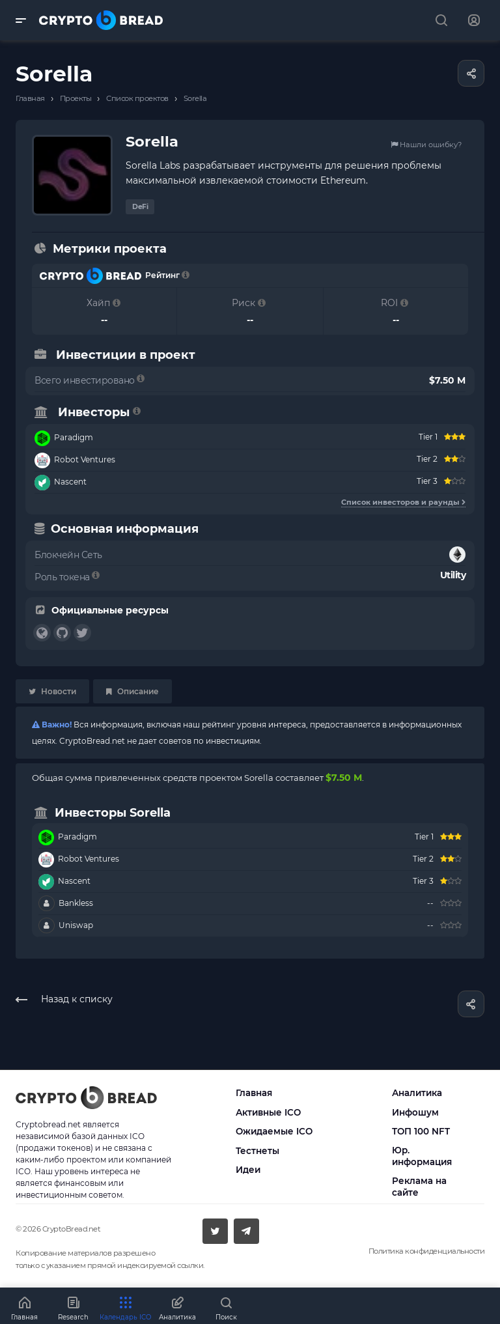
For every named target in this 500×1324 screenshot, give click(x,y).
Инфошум (415, 1112)
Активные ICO (268, 1112)
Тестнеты (257, 1151)
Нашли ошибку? (426, 144)
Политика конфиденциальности (426, 1251)
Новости (52, 691)
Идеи (248, 1169)
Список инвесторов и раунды (403, 502)
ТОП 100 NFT (421, 1131)
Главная (254, 1093)
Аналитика (417, 1093)
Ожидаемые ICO (274, 1131)
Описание (132, 691)
